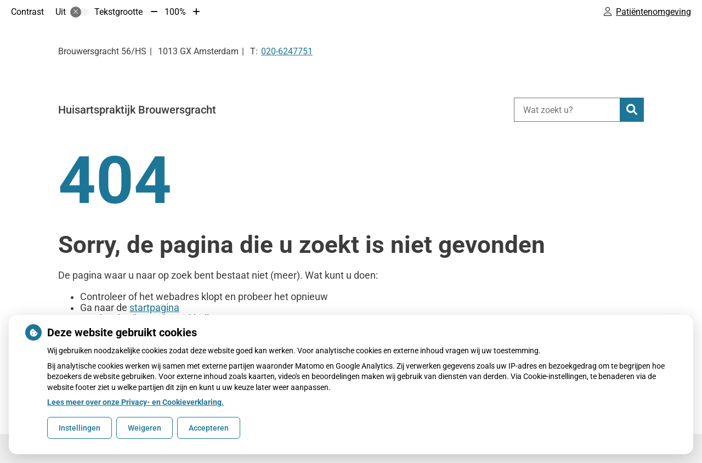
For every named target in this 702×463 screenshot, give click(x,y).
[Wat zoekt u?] (567, 110)
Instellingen (79, 428)
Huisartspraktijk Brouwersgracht (137, 109)
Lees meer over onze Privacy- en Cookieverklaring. (135, 402)
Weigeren (144, 428)
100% (175, 12)
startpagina (154, 307)
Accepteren (209, 428)
